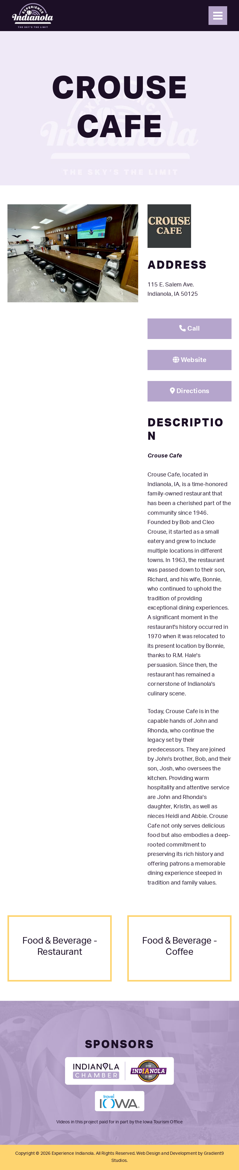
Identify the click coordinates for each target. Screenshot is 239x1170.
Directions (189, 391)
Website (190, 359)
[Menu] (218, 15)
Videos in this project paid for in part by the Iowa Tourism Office (119, 1122)
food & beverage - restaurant (59, 946)
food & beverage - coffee (179, 946)
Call (189, 328)
